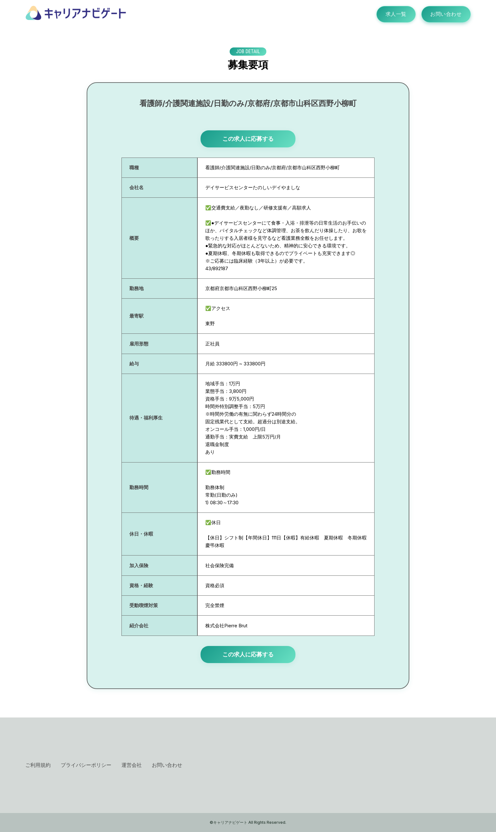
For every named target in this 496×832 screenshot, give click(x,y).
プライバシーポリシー (86, 765)
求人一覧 (394, 14)
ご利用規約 (38, 765)
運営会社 (131, 765)
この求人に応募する (248, 138)
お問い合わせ (445, 14)
